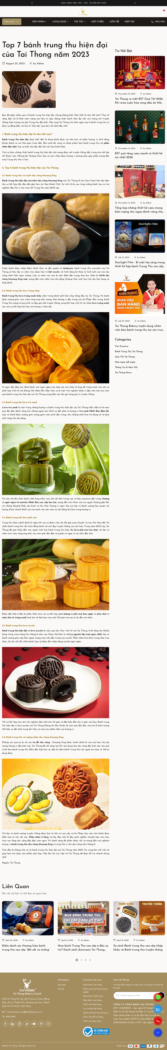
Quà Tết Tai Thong (125, 357)
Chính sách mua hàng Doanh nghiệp (95, 990)
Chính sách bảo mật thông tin (95, 1013)
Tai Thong (64, 122)
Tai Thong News (123, 373)
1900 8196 (158, 21)
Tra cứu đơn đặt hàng (92, 1008)
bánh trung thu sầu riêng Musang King (32, 844)
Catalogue (60, 22)
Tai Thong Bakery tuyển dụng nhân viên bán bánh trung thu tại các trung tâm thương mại (138, 328)
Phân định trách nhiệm (92, 1000)
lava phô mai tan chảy (86, 530)
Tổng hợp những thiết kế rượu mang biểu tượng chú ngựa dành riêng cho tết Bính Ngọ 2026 (139, 210)
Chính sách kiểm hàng (92, 1004)
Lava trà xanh (9, 407)
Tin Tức (80, 22)
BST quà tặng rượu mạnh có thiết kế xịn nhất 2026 (139, 155)
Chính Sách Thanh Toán (93, 996)
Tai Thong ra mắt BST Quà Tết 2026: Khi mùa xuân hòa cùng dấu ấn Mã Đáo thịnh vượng (139, 101)
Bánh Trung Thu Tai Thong (129, 352)
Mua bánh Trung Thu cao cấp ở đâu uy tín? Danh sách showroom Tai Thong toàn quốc (83, 949)
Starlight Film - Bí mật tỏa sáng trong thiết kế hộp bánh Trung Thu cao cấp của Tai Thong (140, 265)
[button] (32, 3)
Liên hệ (114, 22)
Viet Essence (121, 346)
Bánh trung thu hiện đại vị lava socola (22, 631)
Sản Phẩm (39, 22)
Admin (40, 63)
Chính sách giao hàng (92, 1021)
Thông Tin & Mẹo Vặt (126, 367)
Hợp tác (130, 22)
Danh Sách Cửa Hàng (92, 985)
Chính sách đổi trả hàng (93, 1017)
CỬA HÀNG (8, 12)
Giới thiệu (97, 22)
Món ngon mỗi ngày (125, 362)
